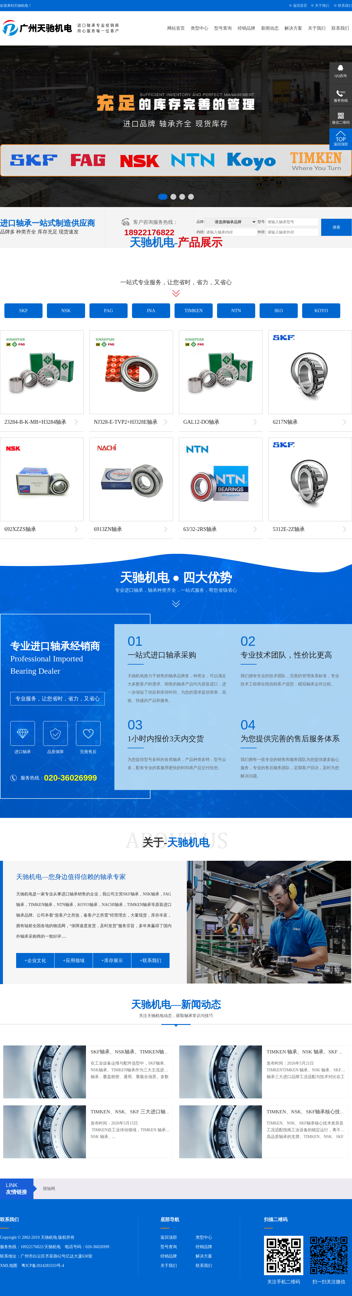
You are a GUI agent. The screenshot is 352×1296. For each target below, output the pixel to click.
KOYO (321, 310)
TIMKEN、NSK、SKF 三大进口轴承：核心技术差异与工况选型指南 (165, 1112)
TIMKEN (194, 310)
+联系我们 (150, 960)
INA (151, 310)
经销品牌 (246, 28)
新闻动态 (270, 28)
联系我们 (345, 6)
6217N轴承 (285, 422)
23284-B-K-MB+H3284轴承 (35, 422)
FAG (108, 310)
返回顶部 (168, 1237)
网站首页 (176, 28)
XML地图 (8, 1265)
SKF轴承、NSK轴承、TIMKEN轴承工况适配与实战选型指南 (157, 1052)
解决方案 (293, 28)
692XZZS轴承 (20, 529)
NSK (66, 310)
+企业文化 (35, 960)
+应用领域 (73, 960)
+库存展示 (112, 960)
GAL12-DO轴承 (201, 422)
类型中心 (199, 28)
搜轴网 (49, 1188)
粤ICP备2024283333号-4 (42, 1265)
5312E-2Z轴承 (289, 529)
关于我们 (322, 6)
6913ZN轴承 (108, 529)
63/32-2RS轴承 (200, 529)
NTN (236, 310)
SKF (23, 310)
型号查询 (223, 28)
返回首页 (300, 6)
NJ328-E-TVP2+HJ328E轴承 (126, 422)
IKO (279, 310)
